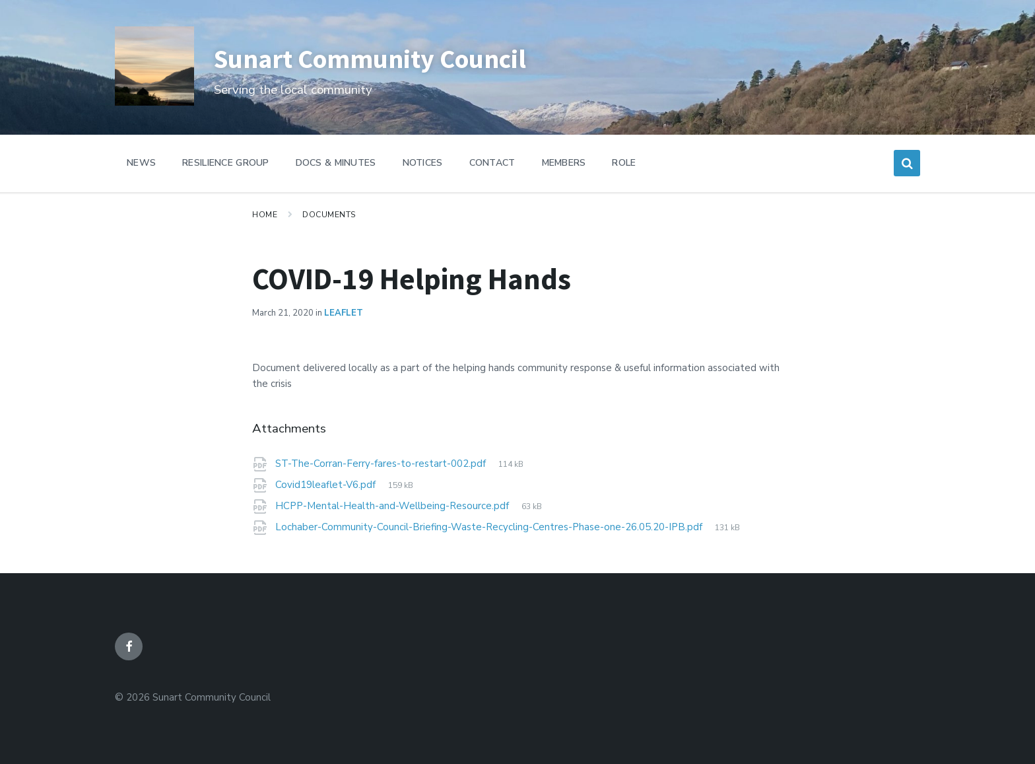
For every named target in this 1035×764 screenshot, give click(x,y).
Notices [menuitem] (423, 162)
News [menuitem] (141, 162)
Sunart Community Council (389, 57)
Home (264, 214)
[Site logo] (154, 102)
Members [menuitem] (564, 162)
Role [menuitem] (624, 162)
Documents (329, 214)
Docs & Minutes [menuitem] (336, 162)
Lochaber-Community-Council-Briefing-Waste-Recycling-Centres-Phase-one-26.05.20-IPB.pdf (490, 527)
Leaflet (343, 313)
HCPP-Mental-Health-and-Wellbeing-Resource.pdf (393, 505)
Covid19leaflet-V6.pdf (326, 484)
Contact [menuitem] (492, 162)
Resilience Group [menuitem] (225, 162)
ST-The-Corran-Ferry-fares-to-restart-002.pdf (381, 463)
